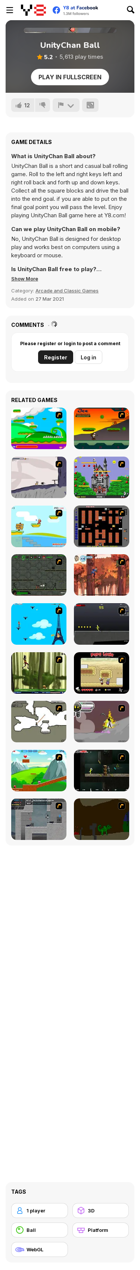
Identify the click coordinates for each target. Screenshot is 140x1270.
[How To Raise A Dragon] (101, 819)
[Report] (66, 105)
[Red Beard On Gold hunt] (38, 526)
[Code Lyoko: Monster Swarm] (38, 673)
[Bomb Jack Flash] (101, 477)
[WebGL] (39, 1249)
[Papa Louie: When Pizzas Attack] (101, 673)
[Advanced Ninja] (38, 721)
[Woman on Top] (38, 624)
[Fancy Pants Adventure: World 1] (38, 477)
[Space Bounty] (38, 575)
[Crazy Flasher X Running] (101, 624)
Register (55, 357)
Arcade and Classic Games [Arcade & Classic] (67, 291)
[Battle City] (101, 526)
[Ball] (39, 1230)
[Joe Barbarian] (101, 428)
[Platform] (100, 1230)
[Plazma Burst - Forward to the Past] (38, 819)
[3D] (100, 1210)
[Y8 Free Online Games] (33, 10)
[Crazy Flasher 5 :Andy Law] (101, 770)
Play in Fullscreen (70, 77)
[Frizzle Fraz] (38, 770)
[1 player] (39, 1210)
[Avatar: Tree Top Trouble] (101, 575)
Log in (88, 357)
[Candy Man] (38, 428)
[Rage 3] (101, 721)
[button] (24, 278)
